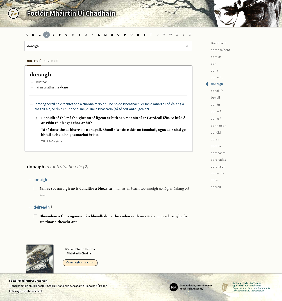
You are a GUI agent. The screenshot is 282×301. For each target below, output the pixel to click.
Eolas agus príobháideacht (25, 291)
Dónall (213, 97)
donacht (214, 77)
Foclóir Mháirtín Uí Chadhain (28, 281)
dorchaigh (215, 166)
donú (64, 87)
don (211, 63)
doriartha (215, 173)
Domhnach (216, 42)
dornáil (213, 186)
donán (213, 104)
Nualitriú (34, 61)
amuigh (40, 180)
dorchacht (216, 152)
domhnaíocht (218, 49)
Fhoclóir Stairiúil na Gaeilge (53, 286)
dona (212, 70)
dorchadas (216, 159)
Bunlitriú (51, 61)
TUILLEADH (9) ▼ (52, 141)
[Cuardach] (108, 46)
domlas (213, 56)
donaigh (214, 83)
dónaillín (214, 90)
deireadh (43, 207)
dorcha (213, 146)
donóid (213, 132)
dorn (212, 180)
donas (213, 111)
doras (212, 139)
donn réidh (216, 125)
